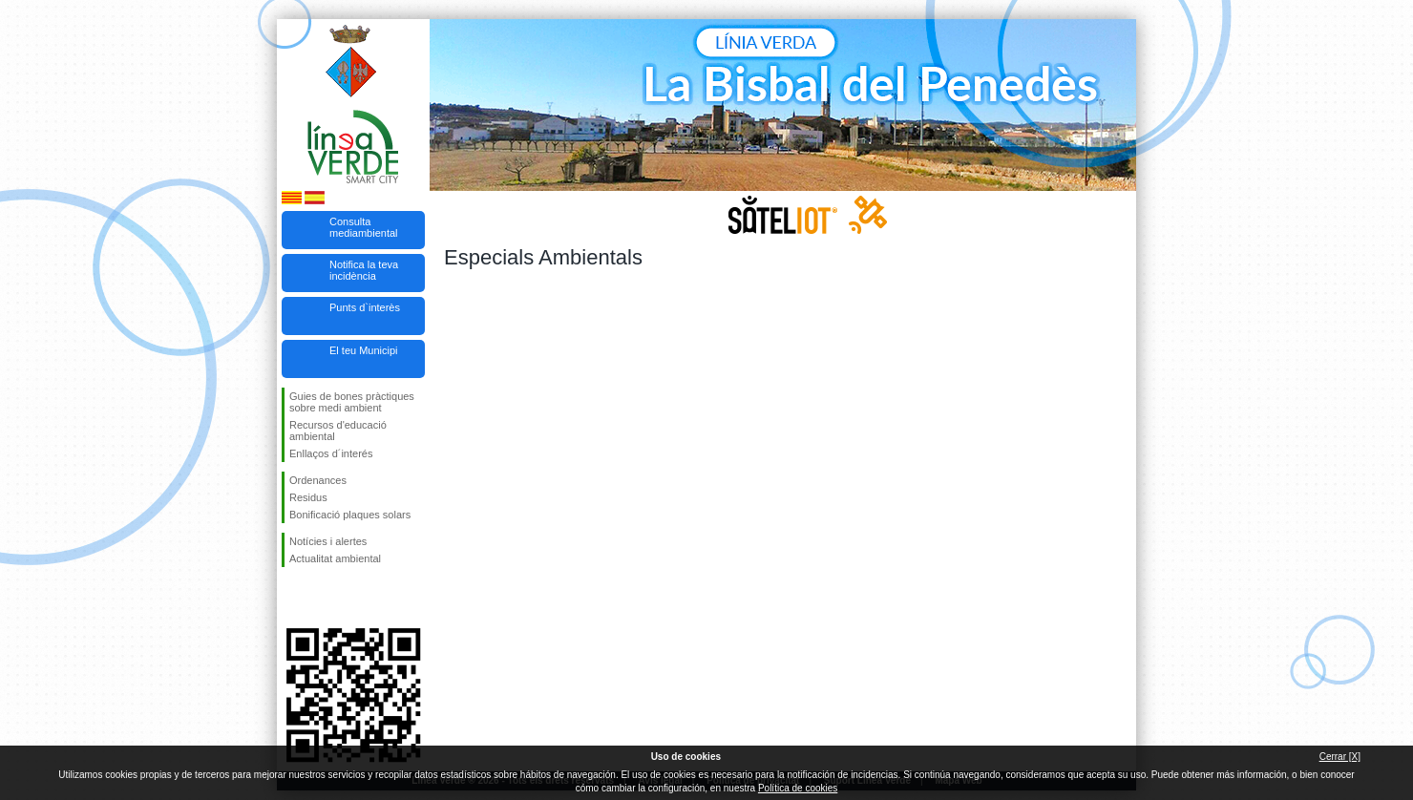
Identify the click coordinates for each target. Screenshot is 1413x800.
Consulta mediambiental (363, 227)
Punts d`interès (364, 307)
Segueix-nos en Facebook (293, 597)
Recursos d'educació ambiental (338, 430)
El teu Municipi (363, 350)
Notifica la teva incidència (363, 270)
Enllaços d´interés (330, 453)
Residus (308, 497)
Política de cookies (797, 788)
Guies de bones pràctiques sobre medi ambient (351, 401)
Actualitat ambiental (335, 558)
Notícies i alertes (328, 541)
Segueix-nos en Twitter (324, 597)
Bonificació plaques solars (350, 514)
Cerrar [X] (1339, 756)
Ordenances (318, 480)
